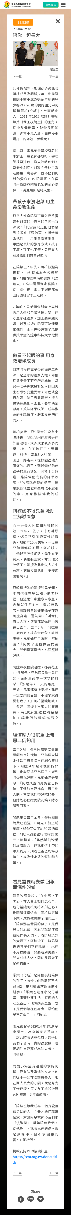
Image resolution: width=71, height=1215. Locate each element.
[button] (17, 76)
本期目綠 (23, 22)
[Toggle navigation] (63, 4)
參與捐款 (50, 5)
